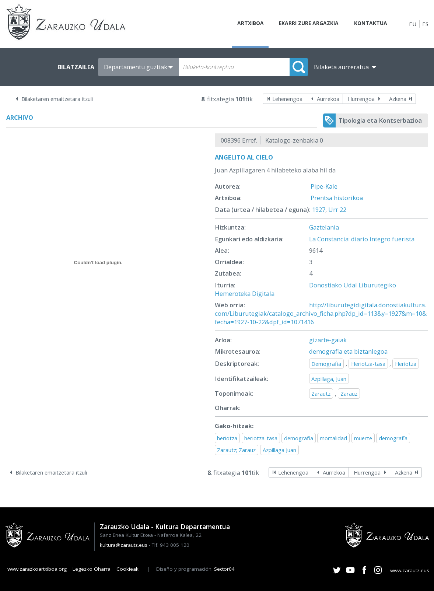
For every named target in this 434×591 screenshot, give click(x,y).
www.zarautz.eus (409, 570)
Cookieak (127, 569)
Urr (333, 209)
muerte (363, 438)
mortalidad (333, 438)
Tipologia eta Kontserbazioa (380, 120)
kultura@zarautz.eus (123, 545)
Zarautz (320, 393)
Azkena (397, 98)
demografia (298, 438)
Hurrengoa (361, 98)
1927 (318, 209)
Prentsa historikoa (337, 197)
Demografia (326, 363)
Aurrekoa (328, 98)
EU (412, 24)
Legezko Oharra (92, 569)
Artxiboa (241, 24)
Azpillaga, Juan (328, 378)
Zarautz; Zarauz (236, 450)
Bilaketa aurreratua (341, 67)
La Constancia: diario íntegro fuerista (361, 239)
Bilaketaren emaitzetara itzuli (57, 98)
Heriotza (405, 363)
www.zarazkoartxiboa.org (37, 569)
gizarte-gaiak (328, 340)
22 (343, 209)
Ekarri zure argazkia (303, 24)
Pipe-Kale (324, 186)
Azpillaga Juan (279, 450)
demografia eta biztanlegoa (348, 351)
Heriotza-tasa (368, 363)
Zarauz (348, 393)
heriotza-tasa (260, 438)
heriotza (227, 438)
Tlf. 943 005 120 (170, 545)
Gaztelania (324, 227)
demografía (393, 438)
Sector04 (224, 569)
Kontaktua (369, 24)
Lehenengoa (287, 98)
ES (425, 24)
